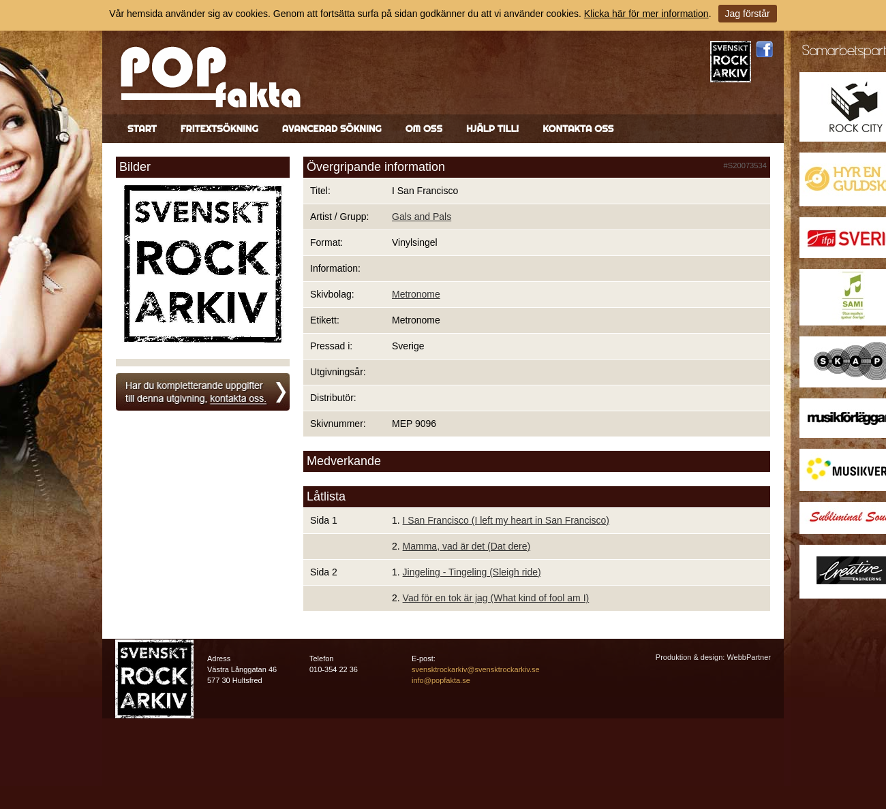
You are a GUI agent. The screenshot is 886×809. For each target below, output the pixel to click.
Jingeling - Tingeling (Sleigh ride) (472, 572)
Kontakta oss (578, 129)
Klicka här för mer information (646, 13)
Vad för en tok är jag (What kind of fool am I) (496, 597)
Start (142, 129)
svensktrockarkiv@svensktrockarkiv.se (476, 669)
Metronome (416, 294)
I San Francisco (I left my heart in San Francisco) (506, 520)
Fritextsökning (219, 129)
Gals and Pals (421, 216)
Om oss (424, 129)
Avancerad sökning (332, 129)
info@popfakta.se (441, 680)
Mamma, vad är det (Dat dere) (467, 546)
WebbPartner (749, 657)
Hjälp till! (492, 129)
